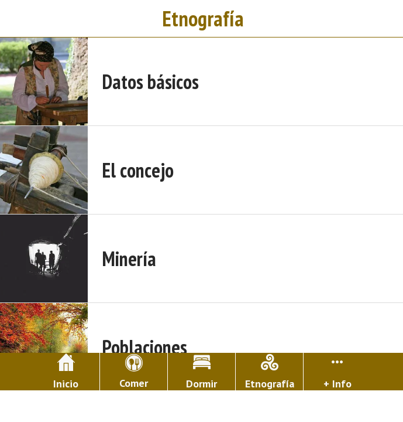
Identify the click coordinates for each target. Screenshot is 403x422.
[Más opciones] (337, 371)
